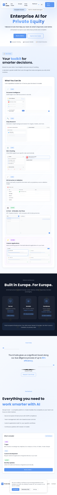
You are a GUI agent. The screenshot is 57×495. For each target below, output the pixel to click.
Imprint (48, 484)
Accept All (15, 489)
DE (41, 4)
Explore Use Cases (35, 36)
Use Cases (12, 4)
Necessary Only (25, 489)
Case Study (25, 4)
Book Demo (48, 4)
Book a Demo (20, 36)
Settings (35, 489)
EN (38, 4)
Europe (20, 4)
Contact (53, 484)
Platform (34, 4)
